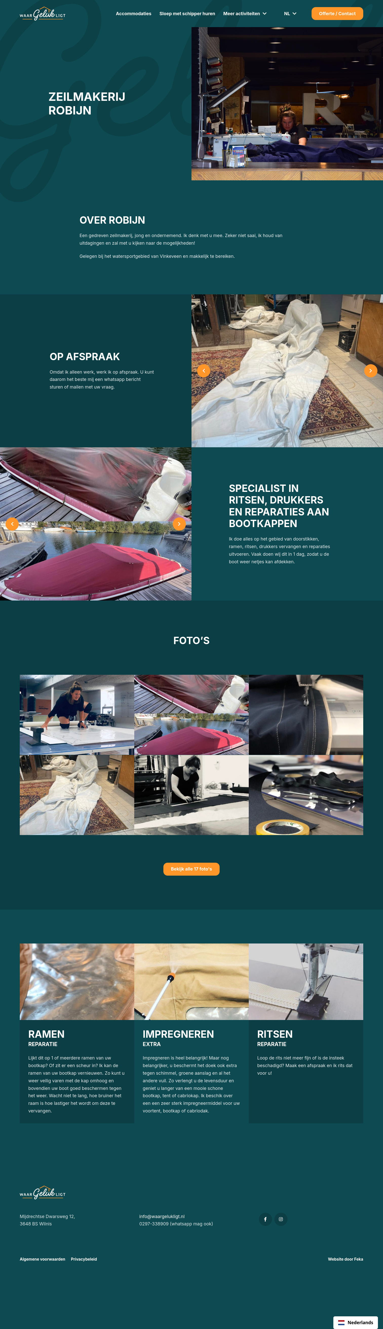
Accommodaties (133, 13)
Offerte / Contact (337, 13)
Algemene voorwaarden (42, 1259)
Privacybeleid (84, 1259)
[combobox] (355, 1322)
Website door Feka (345, 1259)
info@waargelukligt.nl (162, 1216)
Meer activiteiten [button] (241, 13)
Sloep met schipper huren (187, 13)
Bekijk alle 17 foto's (191, 869)
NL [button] (286, 13)
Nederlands (355, 1322)
